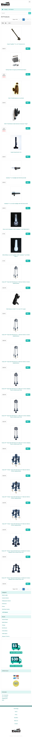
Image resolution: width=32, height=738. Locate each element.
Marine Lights (5, 595)
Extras (3, 606)
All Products (11, 9)
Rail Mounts (4, 627)
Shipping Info (4, 698)
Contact (16, 723)
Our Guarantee (5, 695)
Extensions (4, 603)
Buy (28, 48)
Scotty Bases (4, 630)
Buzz (3, 700)
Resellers (16, 717)
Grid (10, 23)
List (6, 23)
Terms (16, 711)
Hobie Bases (4, 633)
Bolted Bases (5, 622)
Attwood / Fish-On (5, 636)
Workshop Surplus (6, 609)
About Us (16, 720)
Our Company (5, 696)
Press (16, 714)
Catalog (5, 9)
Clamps (3, 625)
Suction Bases (5, 619)
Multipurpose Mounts (6, 600)
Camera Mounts (5, 598)
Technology (16, 708)
